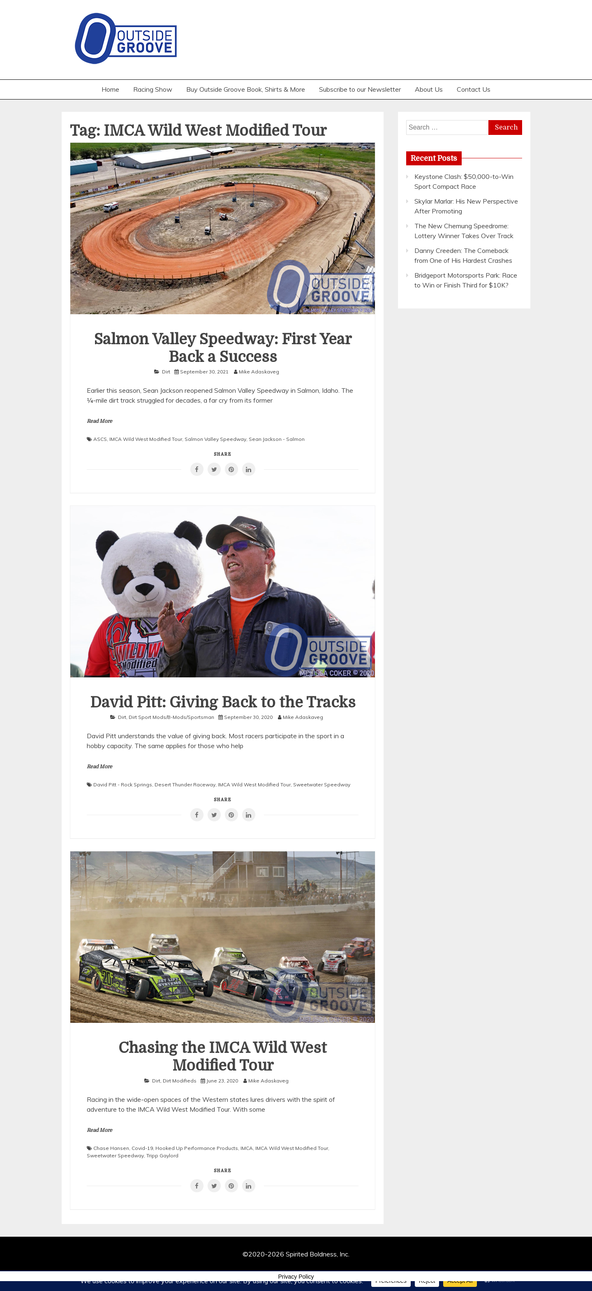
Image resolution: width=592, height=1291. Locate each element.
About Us (429, 89)
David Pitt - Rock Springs (122, 784)
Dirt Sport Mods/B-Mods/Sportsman (171, 717)
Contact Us (473, 89)
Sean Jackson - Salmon (277, 439)
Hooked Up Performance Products (196, 1148)
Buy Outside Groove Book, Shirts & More (245, 89)
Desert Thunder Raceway (185, 784)
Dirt (166, 372)
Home (110, 89)
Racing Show (152, 89)
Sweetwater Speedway (321, 784)
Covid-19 (142, 1148)
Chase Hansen (111, 1148)
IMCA (246, 1148)
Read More (99, 421)
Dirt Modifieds (180, 1081)
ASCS (100, 439)
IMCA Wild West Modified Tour (145, 439)
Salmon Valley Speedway (215, 439)
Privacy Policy (296, 1276)
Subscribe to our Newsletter (360, 89)
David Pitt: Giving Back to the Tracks (223, 702)
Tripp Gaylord (162, 1155)
